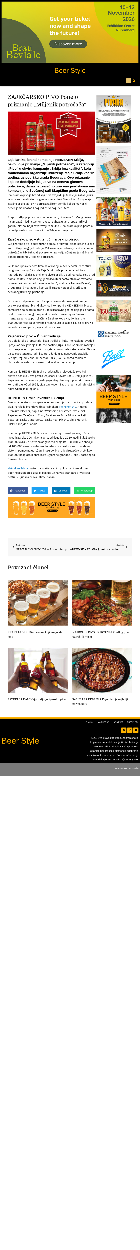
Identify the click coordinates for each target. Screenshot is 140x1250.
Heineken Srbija (18, 468)
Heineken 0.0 (67, 406)
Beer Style (70, 70)
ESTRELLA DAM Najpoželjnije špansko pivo (37, 699)
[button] (128, 80)
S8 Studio (133, 768)
